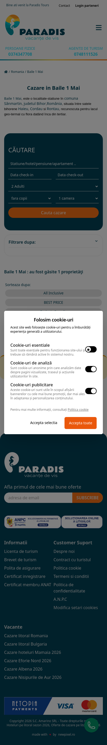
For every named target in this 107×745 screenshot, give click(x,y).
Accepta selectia (43, 422)
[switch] (91, 349)
